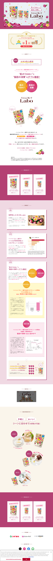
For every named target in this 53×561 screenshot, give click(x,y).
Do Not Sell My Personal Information (13, 559)
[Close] (51, 552)
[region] (26, 555)
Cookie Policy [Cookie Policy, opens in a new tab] (31, 556)
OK (26, 559)
